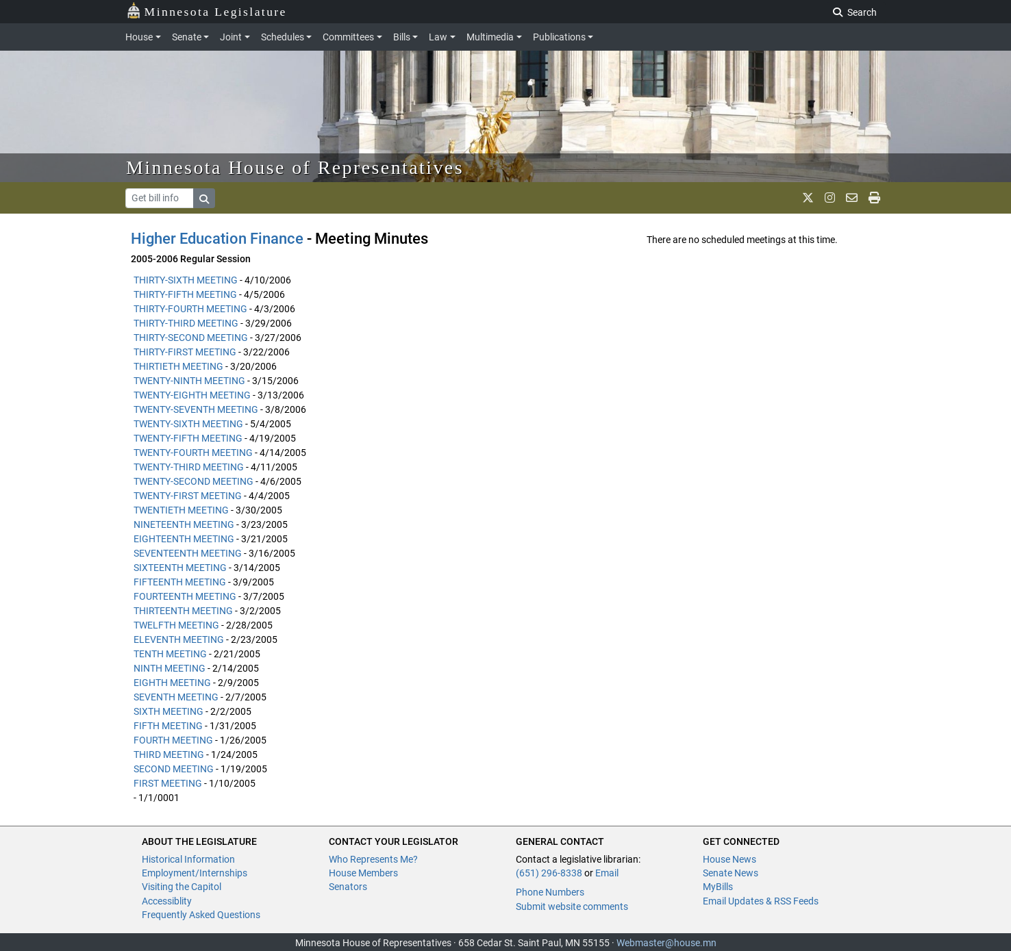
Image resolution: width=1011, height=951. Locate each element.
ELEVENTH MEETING (179, 639)
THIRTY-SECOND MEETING (191, 337)
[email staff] (851, 198)
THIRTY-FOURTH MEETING (190, 308)
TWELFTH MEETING (176, 625)
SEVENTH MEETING (176, 697)
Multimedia (490, 36)
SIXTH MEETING (168, 711)
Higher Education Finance (217, 238)
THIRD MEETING (169, 754)
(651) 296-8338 (549, 872)
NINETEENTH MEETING (184, 524)
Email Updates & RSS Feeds (761, 901)
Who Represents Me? (373, 859)
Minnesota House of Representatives (295, 167)
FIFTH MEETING (168, 725)
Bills (401, 36)
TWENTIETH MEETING (181, 510)
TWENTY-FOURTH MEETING (193, 452)
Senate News (730, 872)
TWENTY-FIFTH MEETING (188, 438)
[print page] (874, 198)
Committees (348, 36)
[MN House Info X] (808, 198)
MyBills (718, 886)
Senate (186, 36)
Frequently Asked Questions (201, 914)
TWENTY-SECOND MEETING (193, 481)
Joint (231, 36)
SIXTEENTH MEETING (180, 567)
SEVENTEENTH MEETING (188, 553)
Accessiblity (167, 901)
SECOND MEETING (174, 768)
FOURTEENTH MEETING (185, 596)
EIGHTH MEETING (172, 682)
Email (607, 872)
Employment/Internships (194, 872)
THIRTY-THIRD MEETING (186, 323)
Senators (348, 886)
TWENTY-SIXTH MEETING (188, 423)
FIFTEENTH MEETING (180, 581)
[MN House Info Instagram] (829, 198)
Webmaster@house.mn (666, 942)
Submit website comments (572, 906)
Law (438, 36)
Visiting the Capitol (181, 886)
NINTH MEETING (169, 668)
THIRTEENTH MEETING (183, 610)
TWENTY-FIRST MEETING (188, 495)
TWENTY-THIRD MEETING (189, 466)
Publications (559, 36)
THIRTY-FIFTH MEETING (185, 294)
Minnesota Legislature (206, 10)
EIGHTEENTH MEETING (184, 538)
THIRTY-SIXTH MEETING (186, 280)
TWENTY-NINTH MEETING (189, 380)
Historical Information (188, 859)
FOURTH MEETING (173, 740)
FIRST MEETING (168, 783)
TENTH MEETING (170, 653)
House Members (363, 872)
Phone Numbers (550, 892)
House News (729, 859)
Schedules (282, 36)
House (139, 36)
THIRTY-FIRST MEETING (185, 351)
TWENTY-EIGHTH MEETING (192, 395)
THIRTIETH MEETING (178, 366)
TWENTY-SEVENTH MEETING (196, 409)
